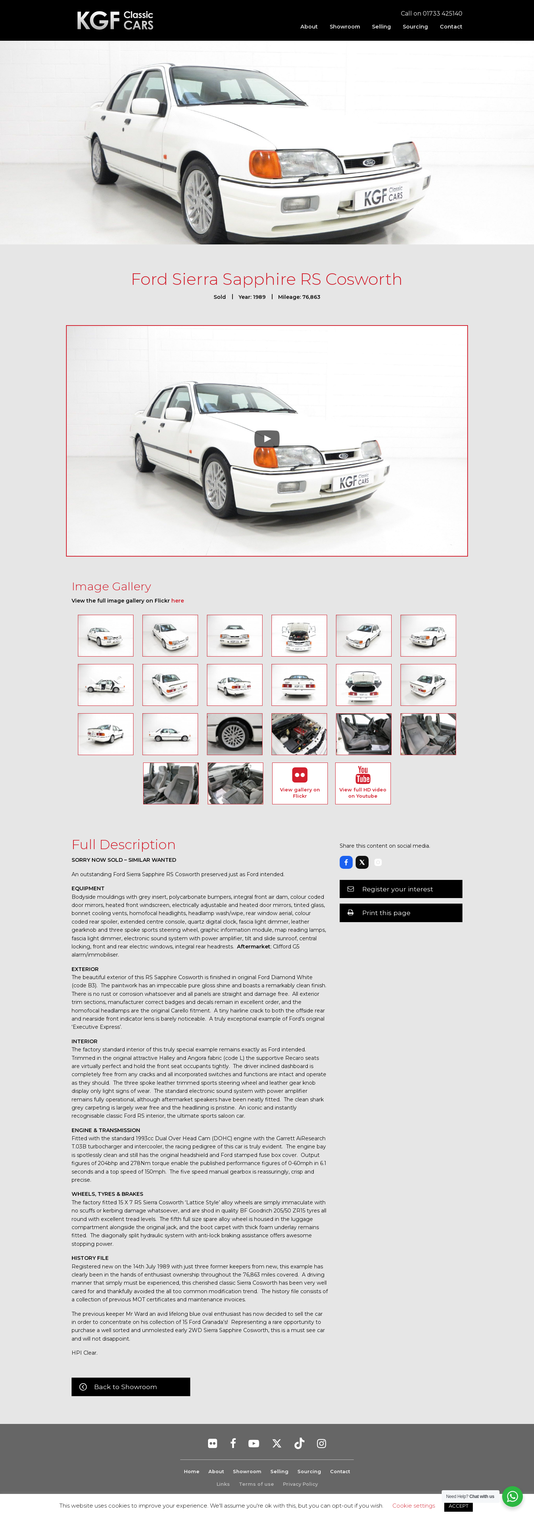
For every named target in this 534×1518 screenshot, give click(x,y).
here (177, 600)
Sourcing (415, 26)
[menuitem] (309, 26)
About (309, 26)
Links (223, 1484)
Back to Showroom (125, 1387)
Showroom (345, 26)
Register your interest (397, 889)
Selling (381, 26)
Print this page (386, 913)
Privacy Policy (300, 1484)
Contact (451, 26)
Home (192, 1471)
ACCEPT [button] (458, 1506)
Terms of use (256, 1484)
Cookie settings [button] (413, 1505)
